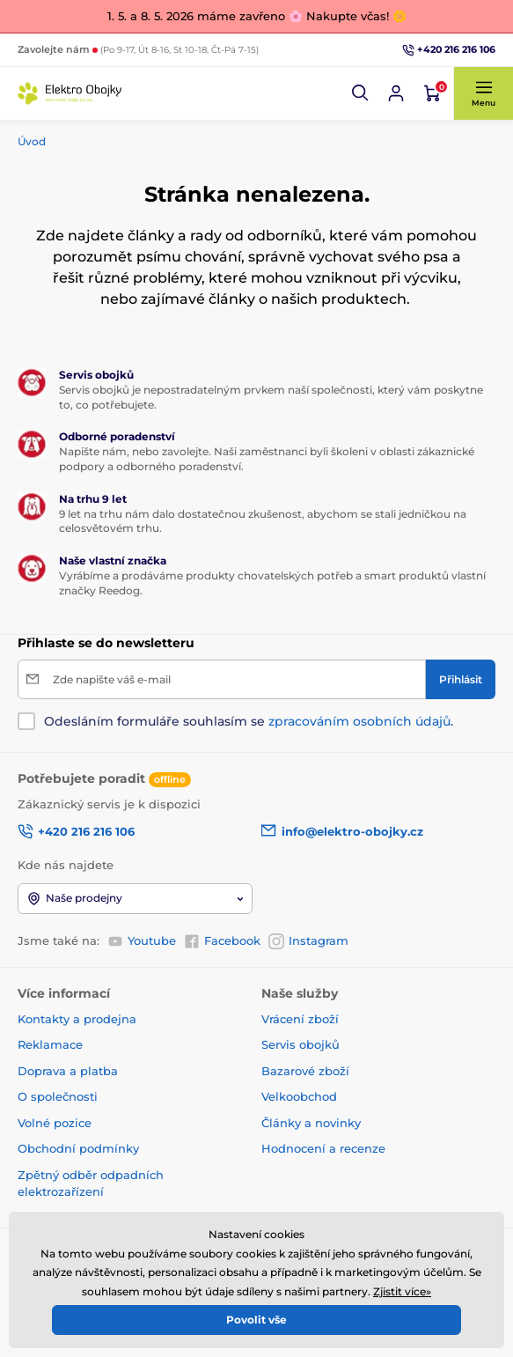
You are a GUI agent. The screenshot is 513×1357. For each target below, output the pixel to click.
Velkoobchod (299, 1096)
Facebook (222, 941)
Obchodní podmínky (78, 1148)
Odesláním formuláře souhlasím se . (248, 721)
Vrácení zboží (300, 1019)
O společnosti (58, 1096)
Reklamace (50, 1044)
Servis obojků (300, 1044)
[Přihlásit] (460, 679)
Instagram (308, 941)
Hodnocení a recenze (323, 1148)
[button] (360, 93)
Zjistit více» (402, 1291)
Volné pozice (55, 1123)
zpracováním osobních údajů (359, 721)
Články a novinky (311, 1123)
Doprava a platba (68, 1071)
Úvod (32, 141)
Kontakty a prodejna (77, 1019)
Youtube (141, 941)
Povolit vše (256, 1319)
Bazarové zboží (305, 1071)
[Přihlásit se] (396, 93)
